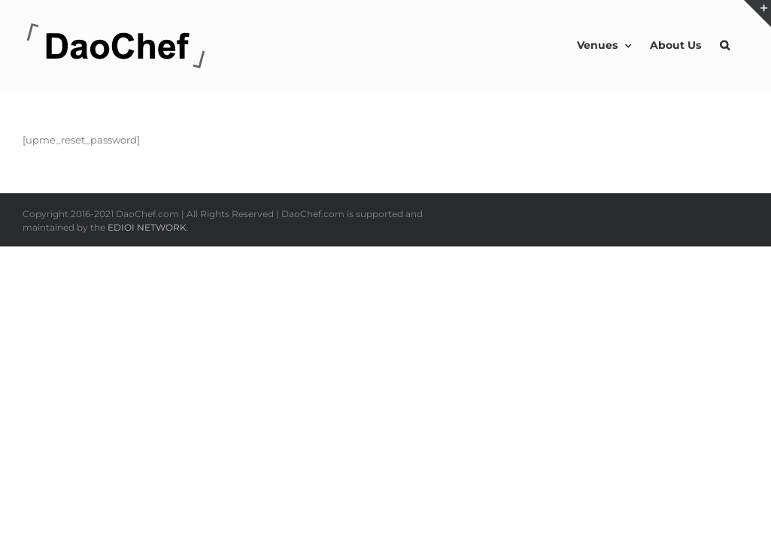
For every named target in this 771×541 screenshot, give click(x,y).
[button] (743, 45)
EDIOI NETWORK (147, 227)
